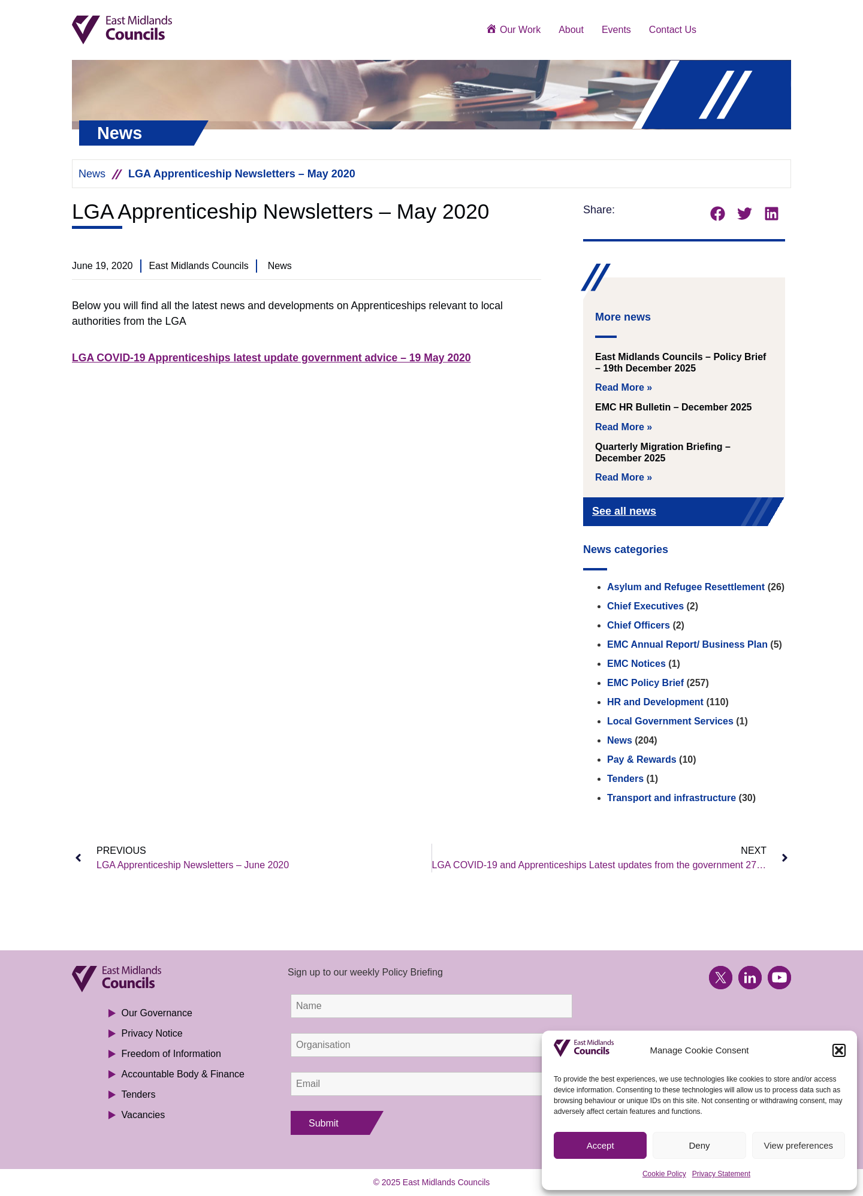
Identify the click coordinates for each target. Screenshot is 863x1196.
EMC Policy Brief (645, 683)
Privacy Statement (721, 1174)
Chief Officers (638, 625)
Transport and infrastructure (671, 798)
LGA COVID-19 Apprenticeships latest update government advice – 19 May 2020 (271, 358)
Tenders (625, 779)
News (92, 174)
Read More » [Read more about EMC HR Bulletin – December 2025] (623, 427)
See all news (624, 511)
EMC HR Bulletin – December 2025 (673, 407)
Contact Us (672, 30)
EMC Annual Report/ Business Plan (687, 644)
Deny (699, 1145)
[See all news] (756, 512)
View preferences (799, 1145)
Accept (600, 1145)
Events (616, 30)
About (571, 30)
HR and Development (655, 702)
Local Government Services (670, 721)
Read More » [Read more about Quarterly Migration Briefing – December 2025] (623, 477)
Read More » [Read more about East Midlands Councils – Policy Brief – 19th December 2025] (623, 387)
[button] (839, 1050)
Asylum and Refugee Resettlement (686, 587)
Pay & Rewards (642, 759)
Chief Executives (645, 606)
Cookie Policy (664, 1174)
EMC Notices (636, 664)
